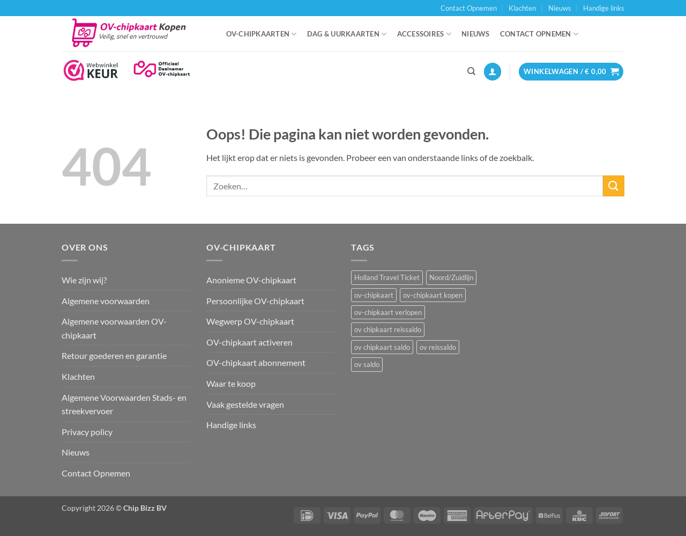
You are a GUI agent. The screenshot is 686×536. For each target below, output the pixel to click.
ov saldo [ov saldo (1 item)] (366, 364)
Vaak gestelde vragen (245, 404)
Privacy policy (87, 432)
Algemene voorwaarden (106, 301)
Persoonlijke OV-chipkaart (255, 301)
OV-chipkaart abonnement (255, 362)
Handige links (603, 8)
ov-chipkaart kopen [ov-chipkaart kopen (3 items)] (433, 295)
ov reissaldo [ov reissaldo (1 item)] (438, 347)
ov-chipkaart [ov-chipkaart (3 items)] (373, 295)
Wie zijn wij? (84, 280)
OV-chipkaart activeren (249, 342)
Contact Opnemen (469, 8)
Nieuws (559, 8)
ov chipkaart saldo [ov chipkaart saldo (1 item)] (382, 347)
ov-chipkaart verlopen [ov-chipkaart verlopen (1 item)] (388, 312)
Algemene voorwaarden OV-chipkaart (114, 328)
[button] (492, 71)
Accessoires (424, 34)
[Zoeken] (471, 71)
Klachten (522, 8)
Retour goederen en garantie (114, 355)
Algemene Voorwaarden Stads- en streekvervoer (124, 404)
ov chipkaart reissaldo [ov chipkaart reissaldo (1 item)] (387, 329)
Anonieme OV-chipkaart (251, 280)
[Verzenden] (613, 185)
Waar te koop (231, 383)
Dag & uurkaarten (347, 34)
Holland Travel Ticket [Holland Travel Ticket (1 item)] (387, 277)
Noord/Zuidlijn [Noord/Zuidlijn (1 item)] (451, 277)
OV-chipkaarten (261, 34)
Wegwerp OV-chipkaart (250, 321)
